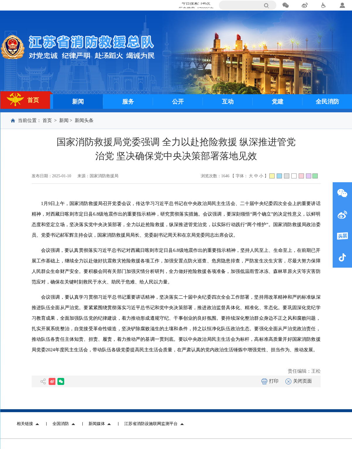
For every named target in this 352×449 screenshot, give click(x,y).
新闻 (64, 120)
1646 (225, 176)
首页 (47, 120)
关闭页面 (298, 381)
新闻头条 (84, 120)
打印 (269, 381)
